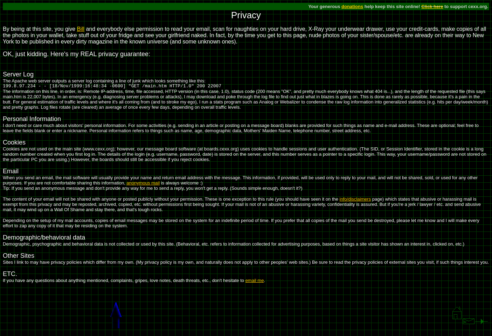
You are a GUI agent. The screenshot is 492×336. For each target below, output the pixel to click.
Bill (80, 29)
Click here (432, 6)
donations (352, 6)
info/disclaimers (355, 200)
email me (254, 281)
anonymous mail (143, 184)
